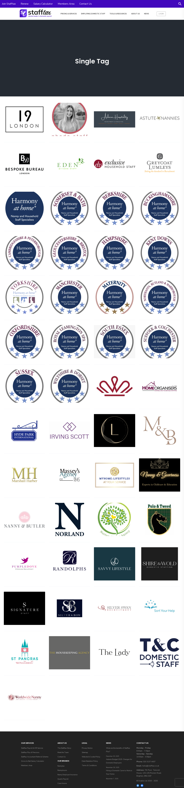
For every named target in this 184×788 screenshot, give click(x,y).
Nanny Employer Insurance (67, 775)
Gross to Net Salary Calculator (32, 761)
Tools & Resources (118, 14)
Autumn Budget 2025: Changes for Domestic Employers (119, 761)
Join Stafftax (9, 3)
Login (161, 14)
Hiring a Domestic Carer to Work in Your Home (119, 772)
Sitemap (85, 752)
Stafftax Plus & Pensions (30, 752)
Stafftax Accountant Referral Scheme (34, 757)
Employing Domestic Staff (93, 14)
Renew (24, 3)
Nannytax (61, 766)
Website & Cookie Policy (91, 757)
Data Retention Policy (90, 761)
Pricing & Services (69, 14)
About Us (135, 14)
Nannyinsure (62, 770)
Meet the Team (63, 752)
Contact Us (85, 3)
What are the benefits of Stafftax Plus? (118, 750)
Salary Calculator (43, 3)
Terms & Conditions (89, 765)
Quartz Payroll (62, 779)
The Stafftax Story (64, 748)
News (146, 14)
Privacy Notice (87, 748)
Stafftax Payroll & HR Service (32, 748)
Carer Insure (62, 783)
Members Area (66, 3)
